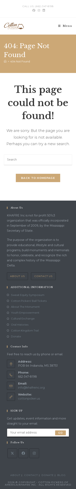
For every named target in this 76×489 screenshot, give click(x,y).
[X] (12, 453)
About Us (17, 276)
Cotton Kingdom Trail (25, 330)
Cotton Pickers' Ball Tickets (29, 300)
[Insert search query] (38, 159)
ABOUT (15, 475)
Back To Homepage (38, 177)
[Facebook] (23, 453)
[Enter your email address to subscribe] (38, 432)
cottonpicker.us (29, 398)
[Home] (5, 61)
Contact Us (43, 276)
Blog (61, 475)
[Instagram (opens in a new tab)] (38, 10)
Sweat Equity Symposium (27, 295)
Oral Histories (19, 324)
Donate (16, 336)
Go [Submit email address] (60, 432)
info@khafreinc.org (31, 387)
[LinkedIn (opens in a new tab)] (43, 10)
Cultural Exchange (23, 318)
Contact (31, 475)
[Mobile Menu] (65, 26)
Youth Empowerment (25, 312)
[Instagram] (34, 453)
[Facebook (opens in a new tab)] (33, 10)
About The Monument (25, 306)
